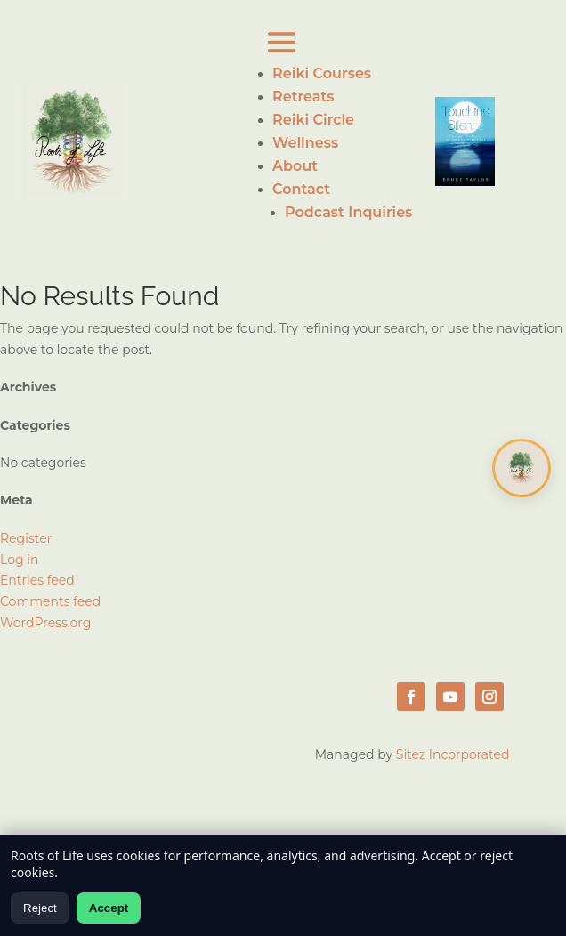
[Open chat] (521, 468)
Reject (40, 908)
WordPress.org (45, 623)
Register (26, 538)
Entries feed (37, 580)
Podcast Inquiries (348, 212)
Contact (301, 189)
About (295, 165)
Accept (108, 908)
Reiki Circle (313, 119)
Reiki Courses (321, 73)
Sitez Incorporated (453, 754)
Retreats (303, 96)
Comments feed (50, 601)
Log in (19, 560)
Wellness (305, 142)
